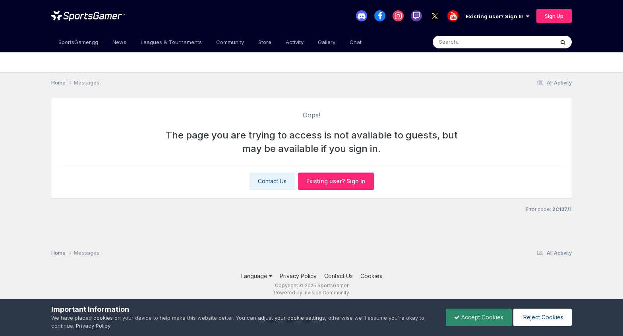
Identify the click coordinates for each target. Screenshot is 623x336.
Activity (295, 42)
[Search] (472, 42)
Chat (356, 42)
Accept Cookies (478, 317)
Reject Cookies (542, 317)
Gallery (326, 42)
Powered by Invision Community (311, 293)
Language (256, 276)
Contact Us (272, 181)
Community (230, 42)
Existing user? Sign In (497, 16)
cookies (103, 318)
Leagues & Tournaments (171, 42)
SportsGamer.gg (78, 42)
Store (264, 42)
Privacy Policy (298, 276)
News (119, 42)
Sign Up (554, 16)
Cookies (371, 276)
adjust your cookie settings (291, 318)
